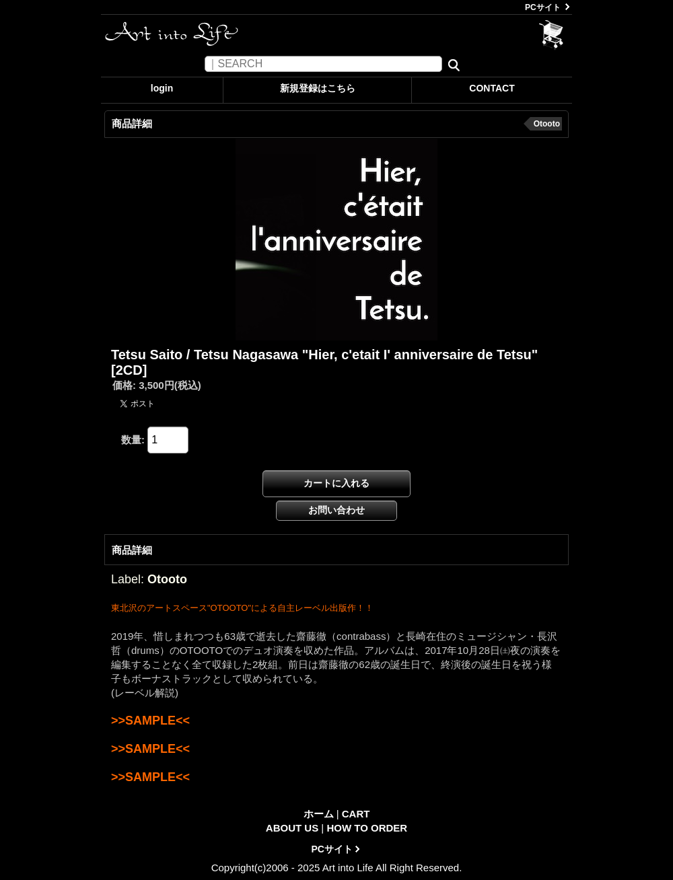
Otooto (547, 124)
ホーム (319, 813)
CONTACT (491, 88)
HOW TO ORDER (366, 828)
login (162, 88)
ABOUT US (292, 828)
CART (551, 35)
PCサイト (543, 7)
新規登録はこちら (317, 88)
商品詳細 (132, 550)
